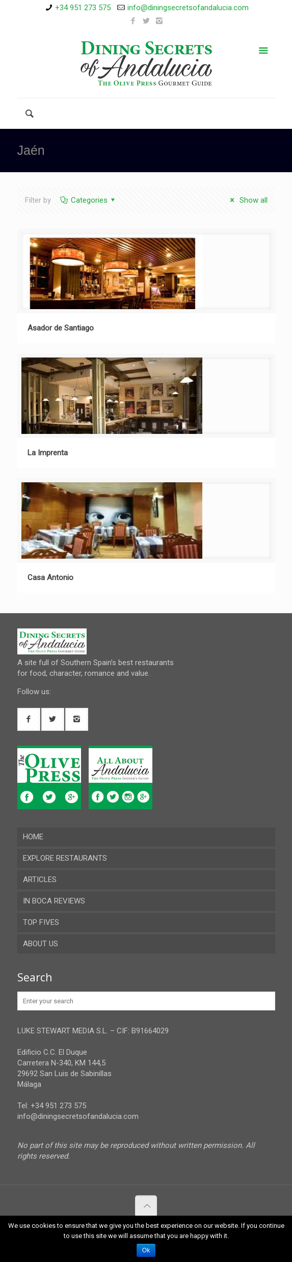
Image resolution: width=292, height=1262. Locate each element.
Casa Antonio (50, 577)
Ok (146, 1250)
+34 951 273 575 (83, 7)
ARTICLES (40, 879)
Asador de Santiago (61, 328)
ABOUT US (40, 943)
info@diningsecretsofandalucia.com (188, 7)
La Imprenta (48, 452)
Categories (88, 200)
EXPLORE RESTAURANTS (65, 858)
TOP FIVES (41, 922)
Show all (247, 200)
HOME (33, 836)
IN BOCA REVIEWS (54, 901)
